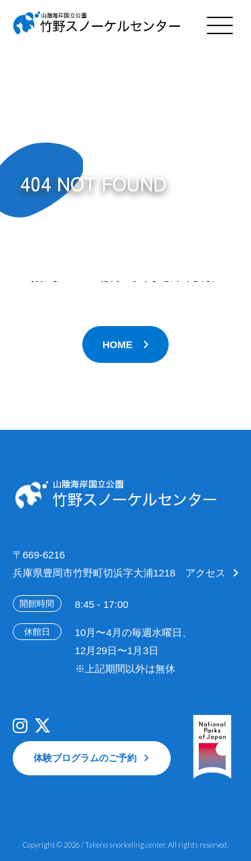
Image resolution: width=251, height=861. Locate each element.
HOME (117, 344)
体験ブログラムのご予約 (85, 758)
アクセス (205, 572)
